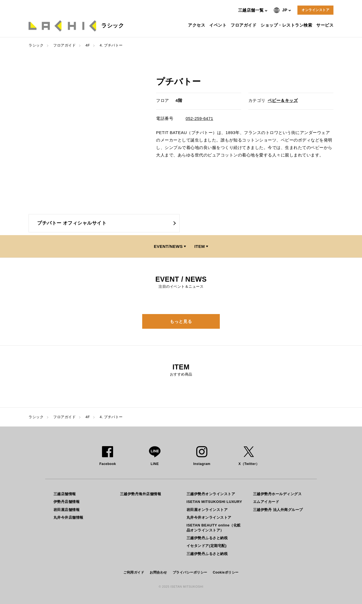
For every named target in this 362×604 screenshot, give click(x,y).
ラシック (36, 45)
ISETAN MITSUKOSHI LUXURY (214, 502)
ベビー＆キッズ (283, 100)
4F (87, 45)
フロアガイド (244, 25)
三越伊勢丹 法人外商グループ (278, 510)
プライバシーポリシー (190, 572)
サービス (325, 25)
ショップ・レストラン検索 (287, 25)
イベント (218, 25)
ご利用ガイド (133, 572)
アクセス (197, 25)
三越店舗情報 (64, 494)
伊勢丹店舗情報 (66, 502)
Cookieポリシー (226, 572)
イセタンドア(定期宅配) (207, 546)
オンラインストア (315, 10)
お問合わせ (158, 572)
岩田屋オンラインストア (207, 510)
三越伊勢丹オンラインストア (211, 494)
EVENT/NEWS (168, 246)
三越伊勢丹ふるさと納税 (207, 538)
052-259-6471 (199, 118)
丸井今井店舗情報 (68, 517)
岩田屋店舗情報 (66, 510)
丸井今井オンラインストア (209, 517)
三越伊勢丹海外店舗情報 (140, 494)
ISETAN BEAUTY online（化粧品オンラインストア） (214, 527)
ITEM (199, 246)
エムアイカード (266, 502)
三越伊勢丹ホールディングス (277, 494)
